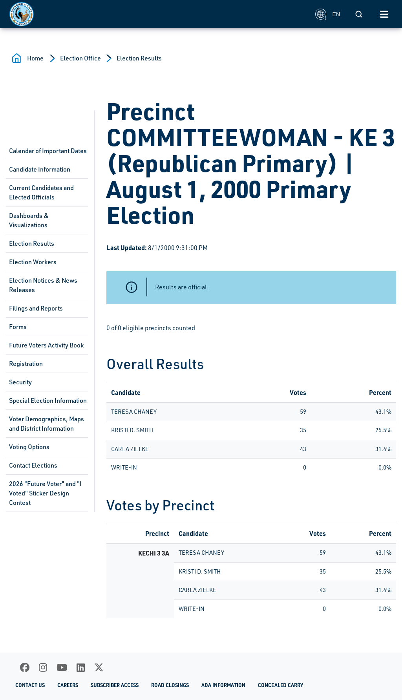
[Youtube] (62, 667)
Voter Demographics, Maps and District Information (46, 423)
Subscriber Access (115, 685)
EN (327, 14)
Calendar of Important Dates (48, 151)
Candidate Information (39, 169)
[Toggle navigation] (384, 14)
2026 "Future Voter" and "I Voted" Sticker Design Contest (45, 493)
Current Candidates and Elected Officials (41, 192)
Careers (67, 685)
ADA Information (223, 685)
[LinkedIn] (81, 667)
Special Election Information (48, 400)
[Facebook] (24, 667)
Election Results (139, 58)
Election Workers (33, 262)
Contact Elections (33, 465)
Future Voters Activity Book (46, 345)
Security (20, 382)
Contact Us (30, 685)
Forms (18, 327)
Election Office (80, 58)
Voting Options (29, 447)
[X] (99, 667)
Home (35, 58)
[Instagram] (43, 667)
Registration (26, 363)
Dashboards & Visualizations (29, 220)
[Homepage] (158, 14)
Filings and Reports (36, 308)
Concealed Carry (280, 685)
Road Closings (170, 685)
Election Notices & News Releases (43, 285)
